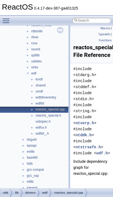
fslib (30, 164)
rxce (34, 43)
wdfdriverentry (46, 97)
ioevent (32, 188)
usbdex (36, 61)
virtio (34, 67)
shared (41, 85)
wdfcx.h (41, 127)
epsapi (31, 145)
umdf (39, 91)
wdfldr (40, 103)
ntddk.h (84, 135)
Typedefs (104, 34)
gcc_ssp (33, 176)
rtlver (35, 37)
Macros (105, 28)
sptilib (35, 55)
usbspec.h (43, 121)
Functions (105, 40)
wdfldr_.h (42, 133)
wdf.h (102, 153)
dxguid (31, 139)
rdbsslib (36, 31)
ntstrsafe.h (88, 147)
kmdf (39, 79)
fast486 (32, 158)
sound (35, 49)
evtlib (30, 151)
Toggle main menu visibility (7, 18)
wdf (33, 73)
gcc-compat (35, 170)
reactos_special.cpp (50, 109)
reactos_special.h (48, 115)
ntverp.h (85, 123)
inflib (30, 182)
